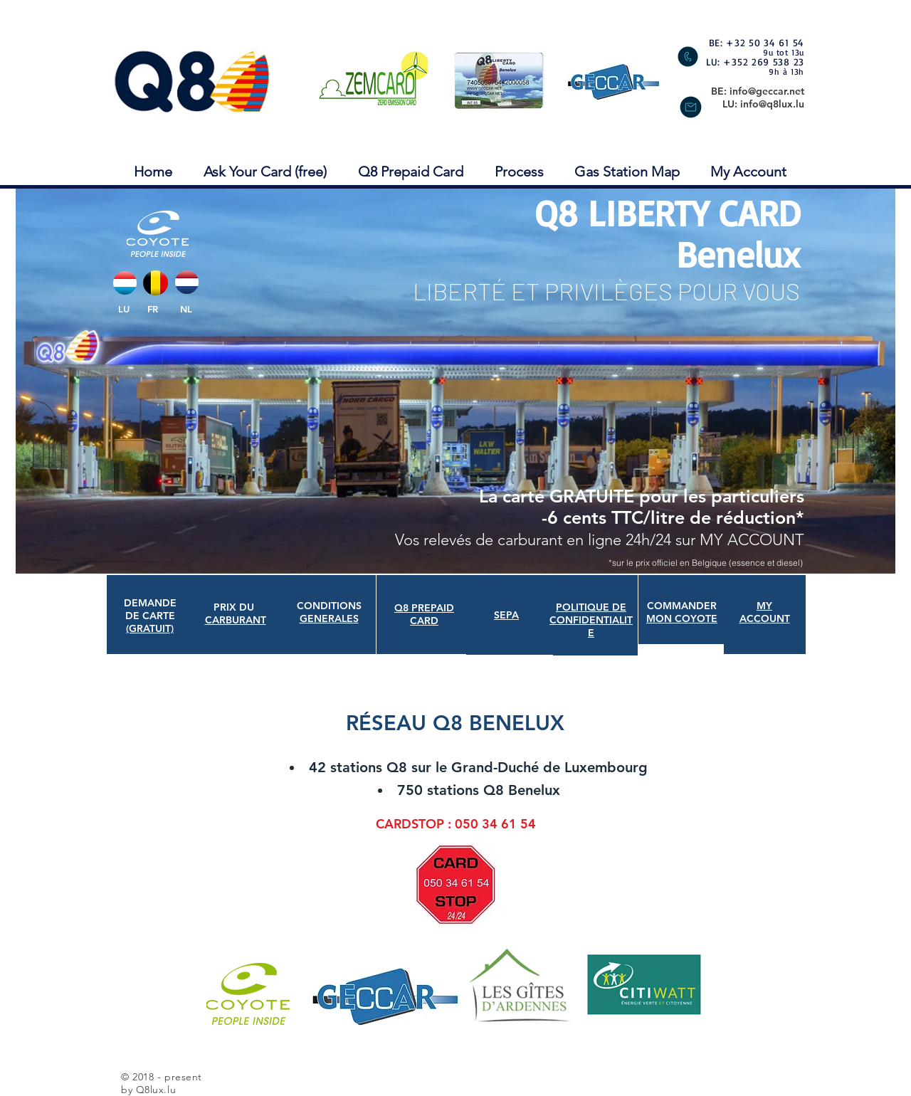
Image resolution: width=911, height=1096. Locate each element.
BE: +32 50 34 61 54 (756, 42)
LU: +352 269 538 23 (755, 62)
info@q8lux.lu (772, 104)
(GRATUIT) (150, 628)
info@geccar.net (767, 91)
